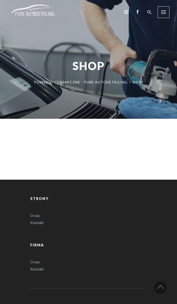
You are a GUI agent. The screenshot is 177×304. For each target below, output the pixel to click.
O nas (35, 215)
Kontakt (37, 222)
